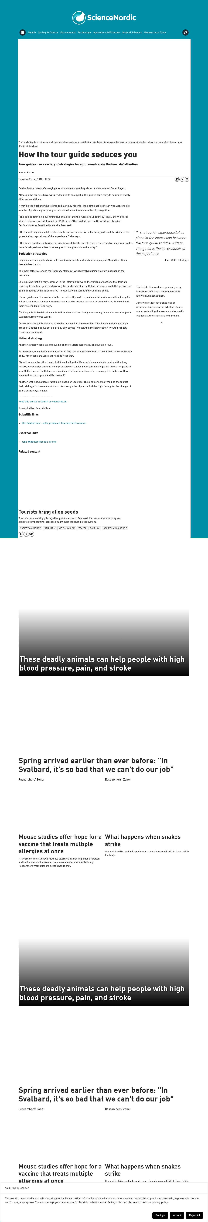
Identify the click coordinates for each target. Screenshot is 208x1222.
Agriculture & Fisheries (106, 32)
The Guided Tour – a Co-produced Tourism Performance (54, 423)
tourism (95, 528)
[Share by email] (187, 179)
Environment (67, 32)
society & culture (30, 528)
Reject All (194, 1215)
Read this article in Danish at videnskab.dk (43, 402)
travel (82, 528)
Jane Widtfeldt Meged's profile (39, 442)
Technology (84, 32)
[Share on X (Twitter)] (182, 179)
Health (32, 32)
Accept (177, 1215)
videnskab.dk (67, 528)
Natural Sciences (132, 32)
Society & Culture (48, 32)
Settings (160, 1215)
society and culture (115, 528)
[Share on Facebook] (177, 179)
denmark (49, 528)
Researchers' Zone (155, 32)
